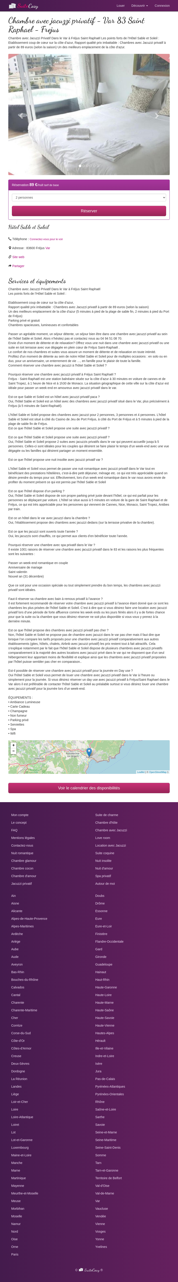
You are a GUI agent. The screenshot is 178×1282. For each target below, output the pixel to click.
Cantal (15, 995)
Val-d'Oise (102, 1186)
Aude (15, 957)
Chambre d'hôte (106, 822)
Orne (14, 1247)
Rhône (99, 1102)
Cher (14, 1018)
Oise (14, 1239)
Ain (13, 896)
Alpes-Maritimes (22, 926)
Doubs (99, 896)
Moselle (16, 1216)
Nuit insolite (103, 861)
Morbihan (17, 1208)
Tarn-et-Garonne (106, 1170)
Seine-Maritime (105, 1140)
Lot (13, 1132)
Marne (15, 1170)
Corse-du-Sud (21, 1033)
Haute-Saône (104, 1010)
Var (48, 248)
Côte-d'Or (18, 1041)
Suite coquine (104, 853)
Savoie (100, 1124)
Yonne (99, 1239)
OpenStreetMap (158, 772)
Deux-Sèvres (20, 1063)
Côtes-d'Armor (21, 1048)
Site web (18, 257)
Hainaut (100, 972)
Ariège (15, 941)
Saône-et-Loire (105, 1109)
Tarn (98, 1163)
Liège (15, 1094)
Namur (16, 1224)
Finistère (101, 934)
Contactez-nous (22, 845)
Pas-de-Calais (105, 1079)
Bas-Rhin (17, 972)
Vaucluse (101, 1208)
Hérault (100, 1041)
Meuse (16, 1201)
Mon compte (19, 815)
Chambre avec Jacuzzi (111, 830)
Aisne (15, 903)
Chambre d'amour (23, 876)
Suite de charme (106, 815)
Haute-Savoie (104, 1018)
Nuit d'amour (104, 868)
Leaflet (141, 772)
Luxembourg (20, 1147)
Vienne (100, 1224)
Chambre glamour (23, 861)
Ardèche (17, 934)
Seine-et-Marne (106, 1132)
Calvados (17, 987)
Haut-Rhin (102, 979)
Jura (98, 1071)
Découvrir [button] (139, 5)
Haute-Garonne (106, 987)
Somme (100, 1155)
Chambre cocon (22, 868)
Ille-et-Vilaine (104, 1048)
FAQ (14, 830)
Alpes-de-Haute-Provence (29, 918)
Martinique (18, 1178)
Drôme (100, 903)
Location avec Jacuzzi (110, 845)
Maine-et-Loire (21, 1155)
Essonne (101, 911)
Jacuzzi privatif (21, 883)
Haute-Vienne (104, 1025)
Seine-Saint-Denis (108, 1147)
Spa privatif (103, 876)
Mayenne (17, 1186)
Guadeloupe (103, 964)
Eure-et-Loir (103, 926)
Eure (98, 918)
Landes (16, 1086)
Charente (17, 1002)
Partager (18, 266)
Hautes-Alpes (104, 1033)
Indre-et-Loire (104, 1056)
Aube (15, 949)
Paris (14, 1254)
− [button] (13, 751)
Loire (14, 1109)
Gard (98, 949)
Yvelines (101, 1247)
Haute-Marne (104, 1002)
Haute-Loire (103, 995)
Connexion (162, 5)
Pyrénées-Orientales (109, 1094)
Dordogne (18, 1071)
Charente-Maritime (24, 1010)
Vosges (100, 1231)
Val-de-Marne (104, 1193)
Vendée (100, 1216)
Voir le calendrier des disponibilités (89, 788)
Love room (102, 838)
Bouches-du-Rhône (24, 979)
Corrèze (16, 1025)
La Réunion (19, 1079)
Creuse (16, 1056)
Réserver (89, 211)
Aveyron (17, 964)
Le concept (19, 822)
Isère (98, 1063)
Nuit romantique (22, 853)
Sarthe (99, 1117)
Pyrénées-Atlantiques (110, 1086)
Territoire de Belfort (108, 1178)
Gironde (100, 957)
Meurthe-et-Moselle (24, 1193)
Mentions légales (23, 838)
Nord (14, 1231)
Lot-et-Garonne (22, 1140)
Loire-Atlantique (22, 1117)
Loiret (15, 1124)
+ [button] (13, 745)
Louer (121, 5)
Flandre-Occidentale (109, 941)
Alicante (16, 911)
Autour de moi (105, 883)
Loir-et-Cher (19, 1102)
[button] (20, 114)
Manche (16, 1163)
